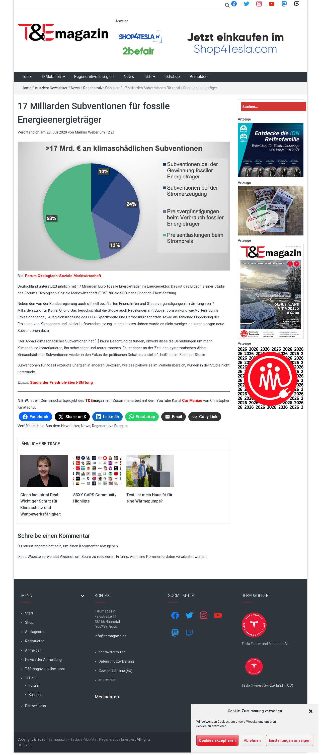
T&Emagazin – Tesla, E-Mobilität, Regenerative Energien (90, 739)
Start (29, 613)
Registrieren (34, 641)
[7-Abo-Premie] (271, 210)
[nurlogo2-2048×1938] (271, 377)
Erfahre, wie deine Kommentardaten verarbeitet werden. (161, 556)
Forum (34, 685)
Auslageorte (35, 632)
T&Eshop (172, 76)
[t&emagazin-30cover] (271, 291)
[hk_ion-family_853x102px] (271, 150)
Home (26, 88)
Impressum (108, 680)
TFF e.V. (31, 678)
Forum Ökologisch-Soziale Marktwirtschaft (63, 276)
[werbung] (206, 43)
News (129, 76)
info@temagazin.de (110, 636)
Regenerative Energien (94, 76)
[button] (310, 711)
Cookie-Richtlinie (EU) (115, 671)
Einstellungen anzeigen (289, 740)
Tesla (27, 76)
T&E (147, 76)
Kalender (36, 695)
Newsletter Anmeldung (43, 660)
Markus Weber (87, 132)
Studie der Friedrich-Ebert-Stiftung (61, 382)
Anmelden (198, 76)
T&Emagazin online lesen (45, 669)
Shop (29, 622)
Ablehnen (252, 740)
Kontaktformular (112, 652)
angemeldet (44, 546)
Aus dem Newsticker (51, 88)
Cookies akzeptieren (217, 740)
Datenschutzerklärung (116, 661)
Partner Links (35, 706)
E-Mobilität (51, 76)
